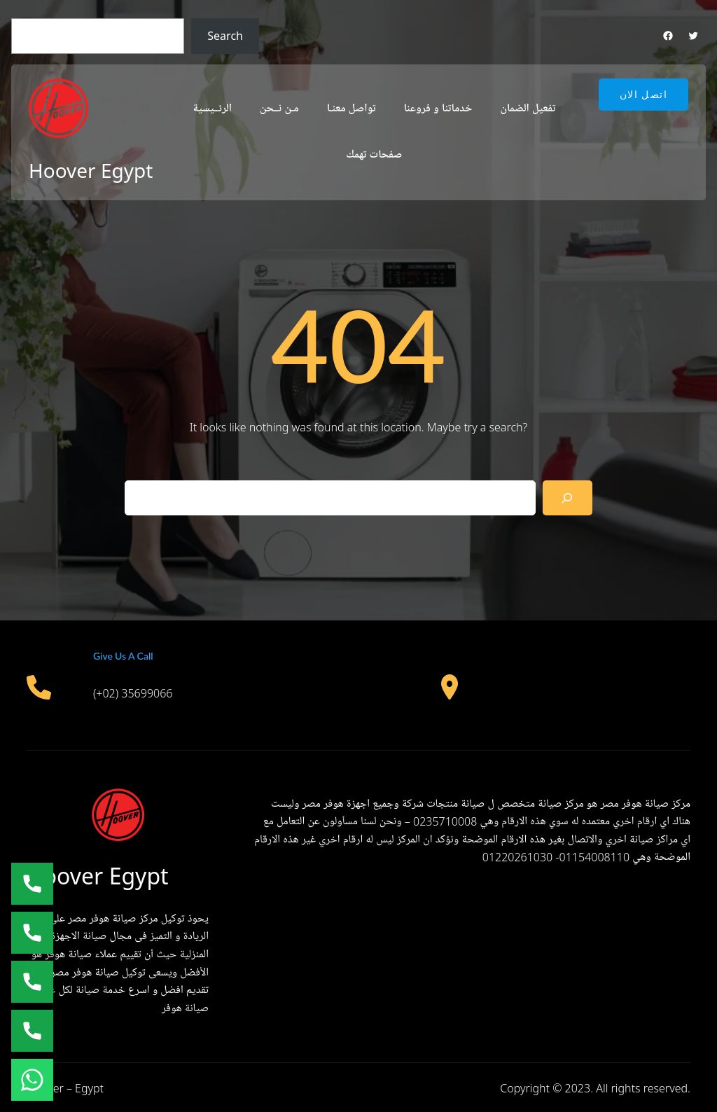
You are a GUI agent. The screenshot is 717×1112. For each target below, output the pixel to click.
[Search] (567, 497)
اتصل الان (643, 95)
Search (225, 35)
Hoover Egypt (91, 170)
